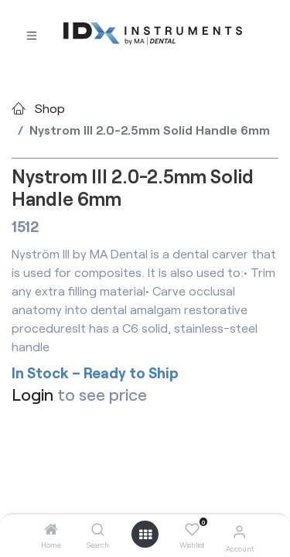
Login (32, 394)
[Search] (97, 529)
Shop (50, 108)
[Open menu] (145, 534)
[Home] (51, 529)
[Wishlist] (192, 530)
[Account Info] (239, 531)
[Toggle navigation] (31, 34)
